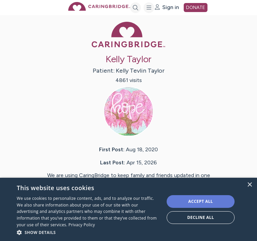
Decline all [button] (200, 217)
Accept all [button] (200, 201)
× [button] (249, 184)
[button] (88, 232)
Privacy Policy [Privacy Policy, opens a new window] (82, 225)
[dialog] (128, 209)
